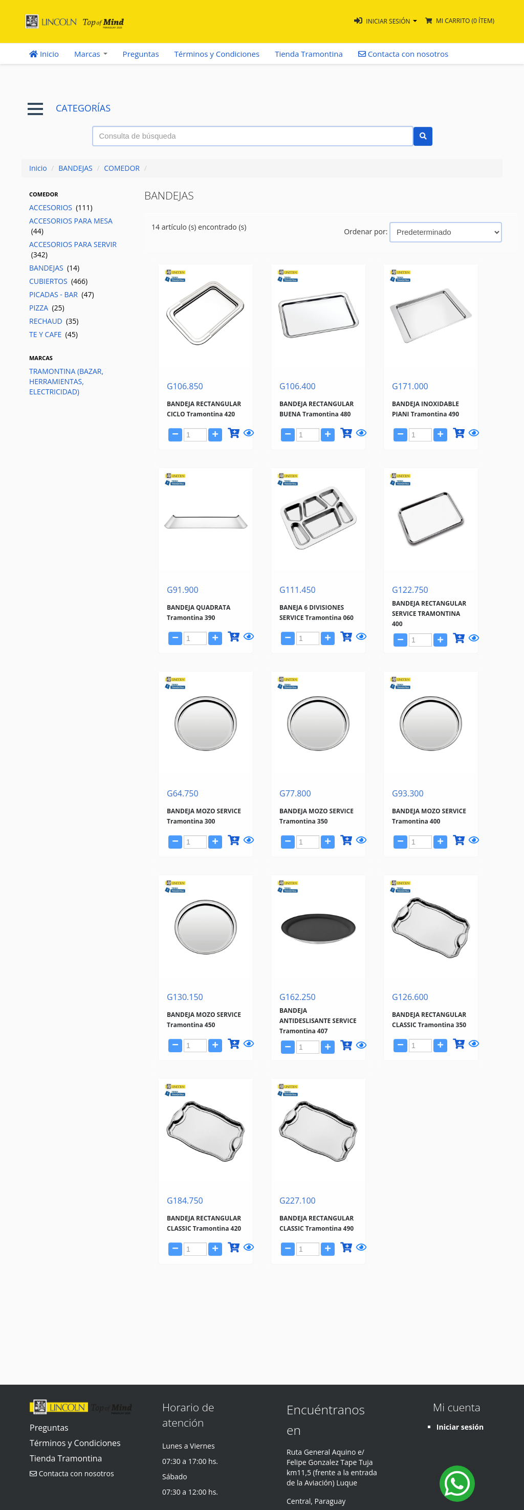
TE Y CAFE (53, 334)
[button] (385, 21)
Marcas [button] (90, 54)
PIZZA (46, 308)
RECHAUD (53, 321)
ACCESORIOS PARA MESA (71, 226)
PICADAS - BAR (61, 294)
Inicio (44, 54)
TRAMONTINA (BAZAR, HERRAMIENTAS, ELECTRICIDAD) (66, 381)
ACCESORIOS (61, 207)
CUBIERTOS (58, 281)
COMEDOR (122, 168)
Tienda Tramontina (309, 54)
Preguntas (141, 54)
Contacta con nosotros (72, 1473)
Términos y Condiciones (217, 54)
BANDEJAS (75, 168)
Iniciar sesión (460, 1427)
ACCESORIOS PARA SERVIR (73, 249)
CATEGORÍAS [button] (69, 108)
